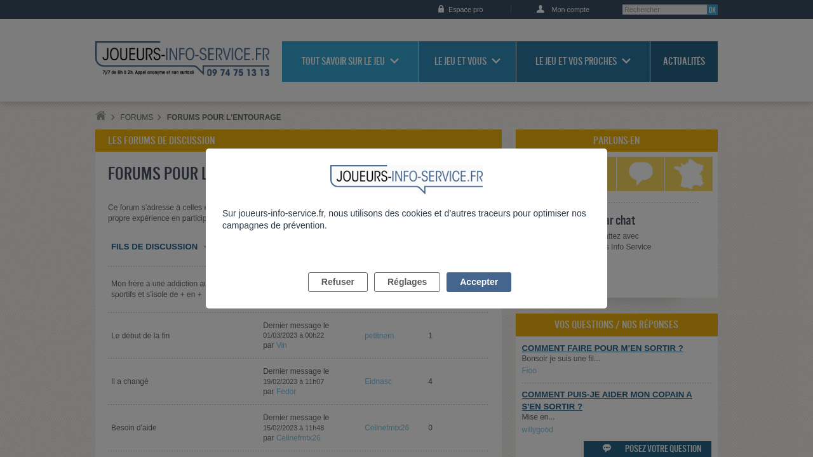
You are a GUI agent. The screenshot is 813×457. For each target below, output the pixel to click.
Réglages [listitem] (407, 296)
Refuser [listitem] (337, 296)
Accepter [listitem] (479, 296)
